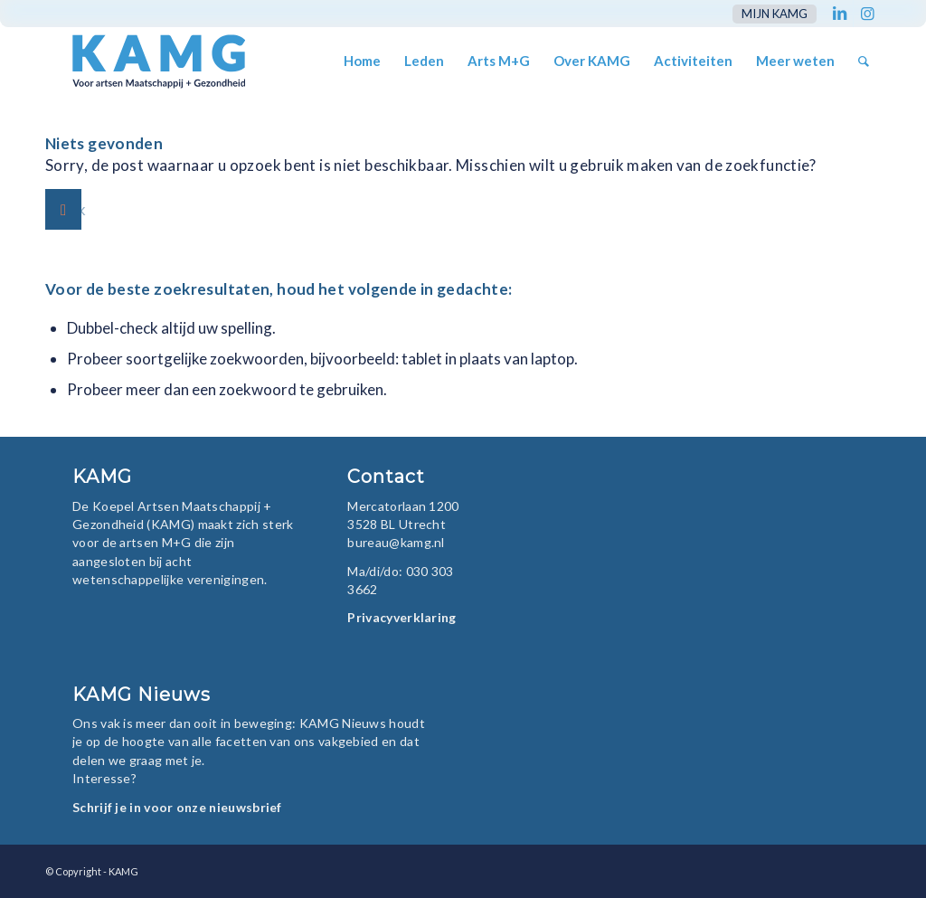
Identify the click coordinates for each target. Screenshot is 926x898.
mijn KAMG (775, 13)
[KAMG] (146, 61)
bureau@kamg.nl (395, 542)
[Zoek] (863, 61)
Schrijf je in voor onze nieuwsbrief (177, 807)
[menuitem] (770, 14)
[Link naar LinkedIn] (840, 13)
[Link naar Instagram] (867, 13)
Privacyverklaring (401, 617)
